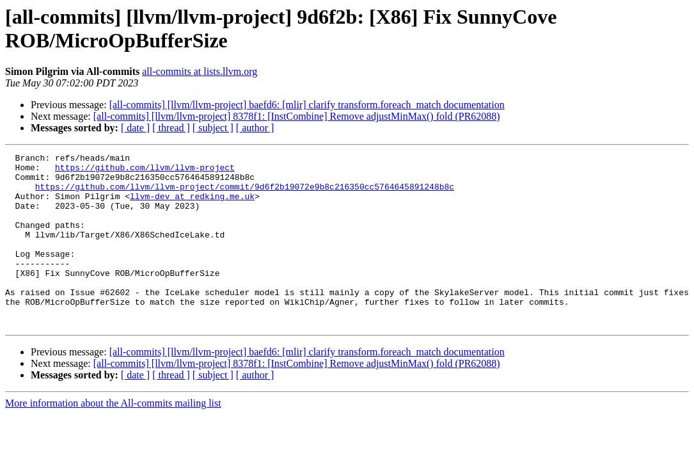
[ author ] (255, 127)
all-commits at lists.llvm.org (199, 71)
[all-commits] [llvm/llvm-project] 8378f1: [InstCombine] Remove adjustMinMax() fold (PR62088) (296, 116)
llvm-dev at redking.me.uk (192, 205)
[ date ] (135, 127)
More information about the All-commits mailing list (113, 437)
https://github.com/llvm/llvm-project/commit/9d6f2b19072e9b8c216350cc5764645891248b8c (244, 194)
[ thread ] (171, 127)
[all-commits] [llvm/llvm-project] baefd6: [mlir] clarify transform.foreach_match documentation (307, 104)
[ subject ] (213, 127)
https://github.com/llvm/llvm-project (145, 171)
